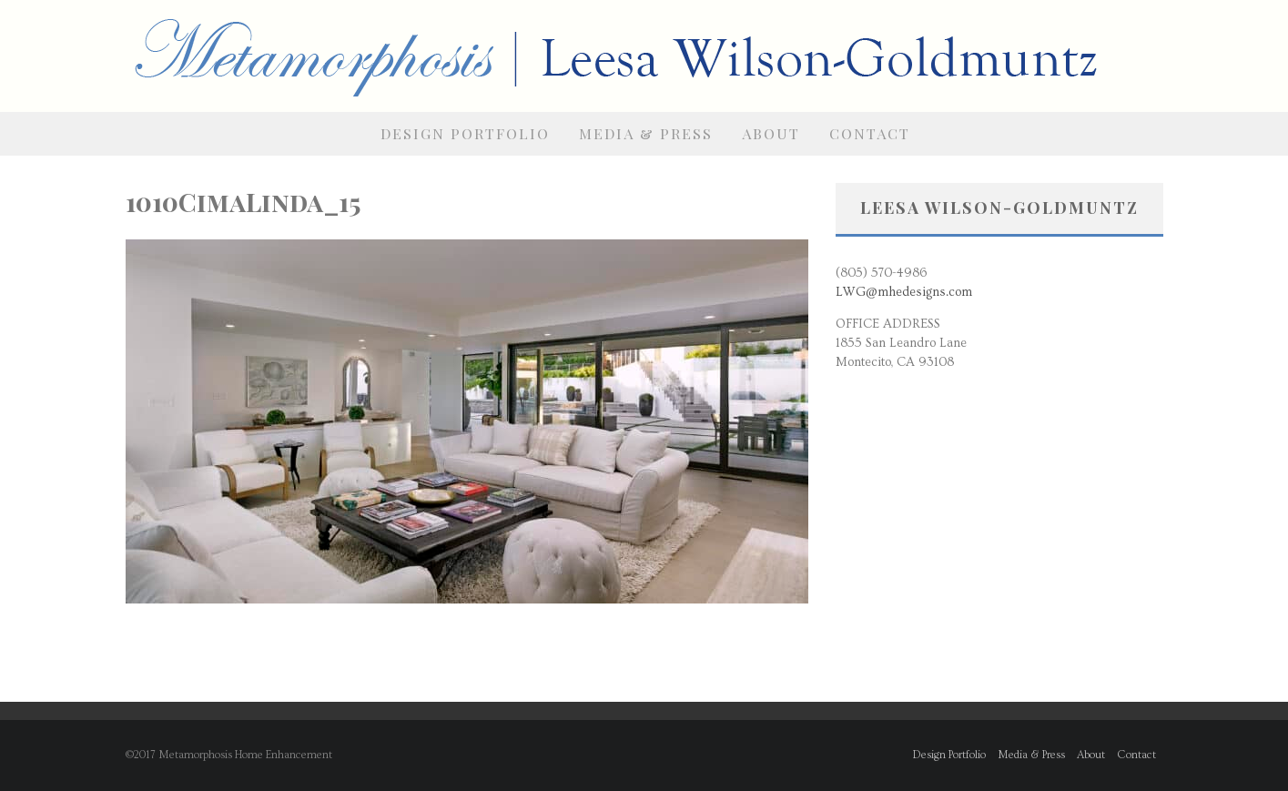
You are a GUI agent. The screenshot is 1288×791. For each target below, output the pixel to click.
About (771, 133)
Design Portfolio (465, 133)
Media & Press (646, 133)
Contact (869, 133)
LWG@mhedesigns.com (904, 292)
